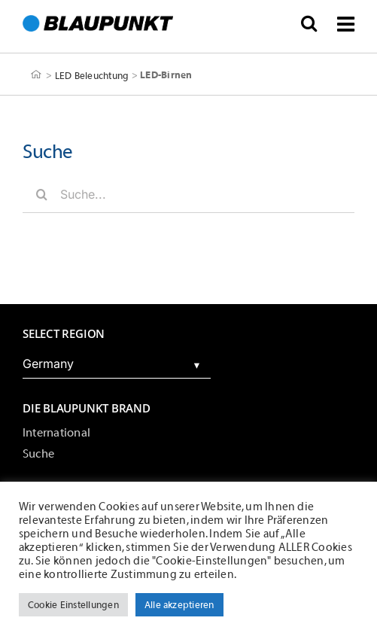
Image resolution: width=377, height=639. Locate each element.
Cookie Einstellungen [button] (73, 604)
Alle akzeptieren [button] (179, 604)
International (56, 433)
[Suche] (41, 194)
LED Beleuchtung (92, 75)
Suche (38, 454)
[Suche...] (188, 194)
